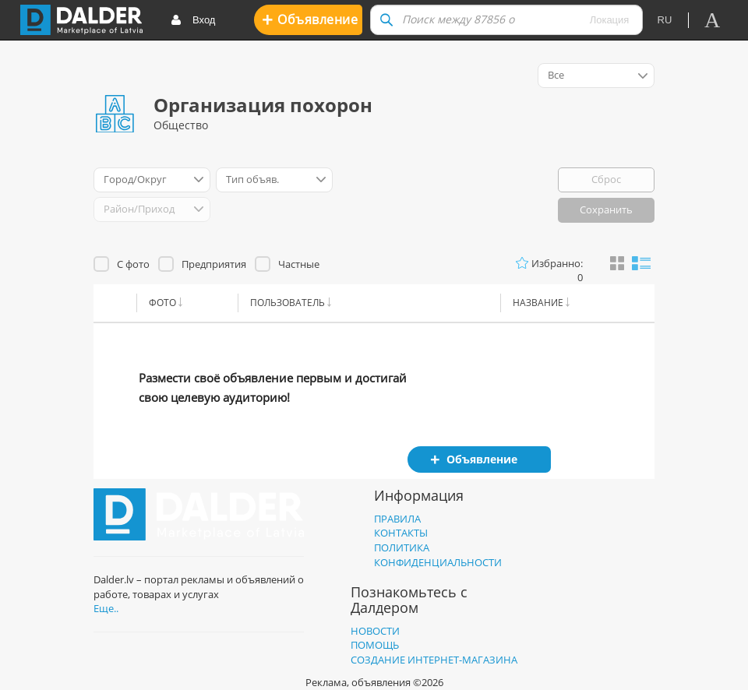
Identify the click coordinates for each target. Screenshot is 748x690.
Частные (298, 264)
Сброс (606, 179)
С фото (133, 264)
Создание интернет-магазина (434, 660)
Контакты (401, 533)
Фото (162, 302)
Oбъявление (310, 19)
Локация (610, 20)
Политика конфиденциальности (438, 554)
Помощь (375, 645)
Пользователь (287, 302)
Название (538, 302)
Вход (193, 20)
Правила (397, 519)
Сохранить (606, 209)
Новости (375, 631)
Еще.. (106, 608)
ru (665, 20)
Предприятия (214, 264)
